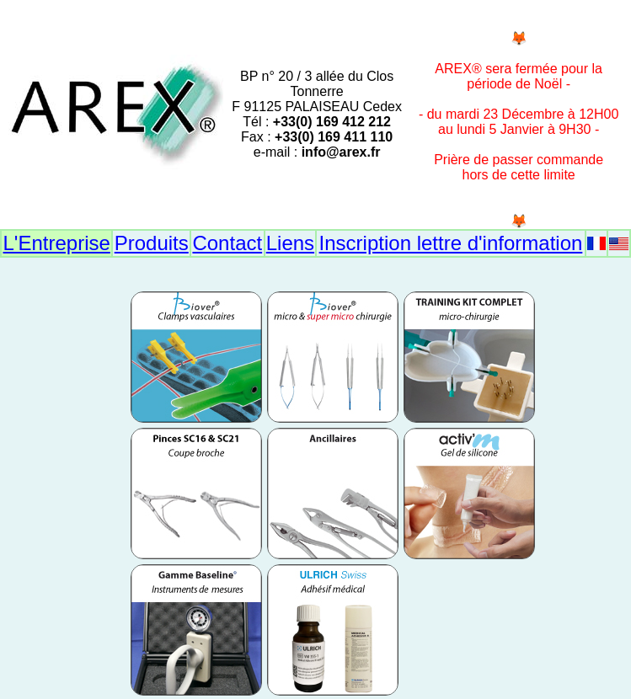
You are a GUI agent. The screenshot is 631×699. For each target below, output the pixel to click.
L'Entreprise (56, 243)
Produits (152, 243)
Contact (227, 243)
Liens (290, 243)
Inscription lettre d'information (451, 243)
